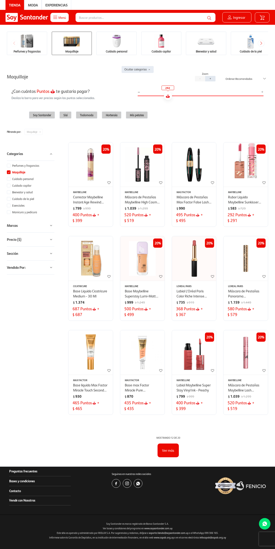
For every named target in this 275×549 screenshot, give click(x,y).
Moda (33, 5)
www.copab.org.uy (164, 537)
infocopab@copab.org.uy (213, 537)
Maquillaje (32, 131)
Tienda (15, 5)
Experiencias (56, 5)
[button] (209, 17)
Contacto (15, 490)
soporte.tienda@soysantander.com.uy (168, 533)
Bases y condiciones (22, 481)
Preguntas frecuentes (23, 471)
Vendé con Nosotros (22, 500)
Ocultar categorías (135, 69)
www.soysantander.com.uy (158, 528)
